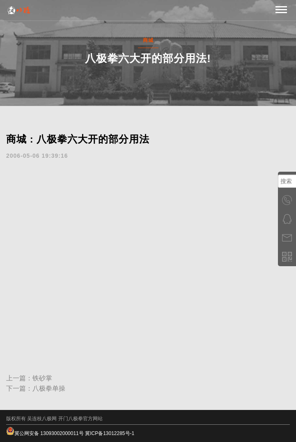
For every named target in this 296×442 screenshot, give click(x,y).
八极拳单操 (48, 388)
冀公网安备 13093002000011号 (45, 433)
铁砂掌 (42, 378)
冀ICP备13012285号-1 (109, 433)
